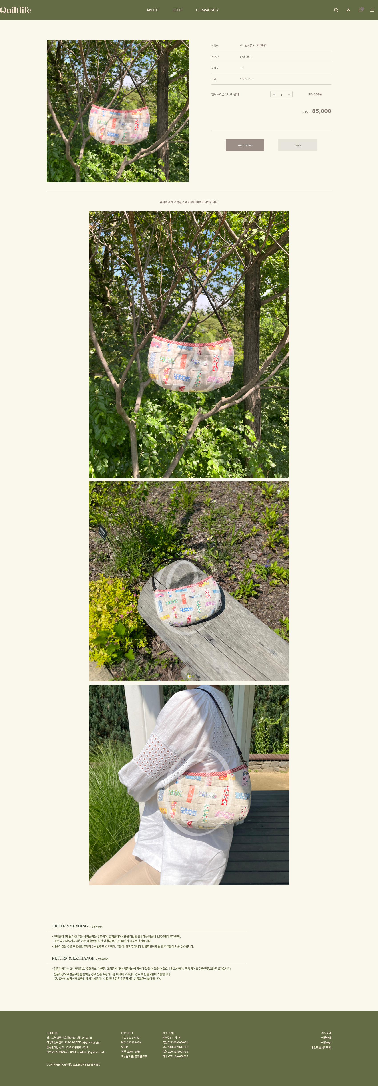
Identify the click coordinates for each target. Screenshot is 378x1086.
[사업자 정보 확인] (91, 1042)
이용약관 (326, 1042)
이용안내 (326, 1038)
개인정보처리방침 (321, 1047)
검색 (336, 10)
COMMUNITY (207, 10)
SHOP (177, 10)
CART (298, 145)
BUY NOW (245, 145)
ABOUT (152, 10)
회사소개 (326, 1033)
